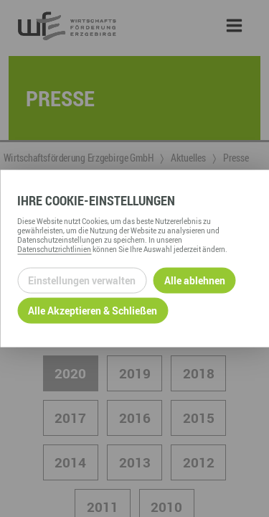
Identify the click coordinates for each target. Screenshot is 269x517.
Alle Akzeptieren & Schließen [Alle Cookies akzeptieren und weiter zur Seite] (92, 310)
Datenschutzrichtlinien (54, 248)
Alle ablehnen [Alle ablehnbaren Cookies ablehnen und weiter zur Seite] (194, 280)
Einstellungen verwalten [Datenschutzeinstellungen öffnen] (82, 280)
